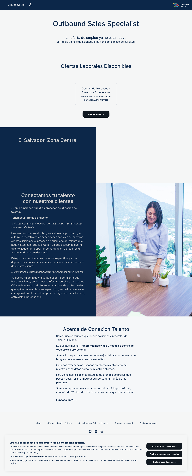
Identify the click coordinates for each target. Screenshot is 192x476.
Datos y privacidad (124, 423)
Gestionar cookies (148, 423)
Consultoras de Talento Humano (93, 423)
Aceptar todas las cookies (164, 446)
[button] (30, 4)
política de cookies (35, 456)
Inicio (38, 423)
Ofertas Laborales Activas (59, 423)
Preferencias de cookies (164, 462)
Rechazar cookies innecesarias (164, 454)
